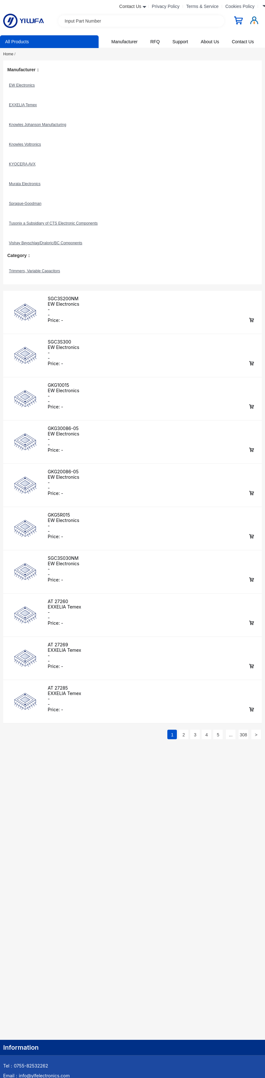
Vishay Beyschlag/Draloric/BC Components (45, 243)
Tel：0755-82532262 (25, 1065)
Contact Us (243, 41)
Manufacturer (124, 41)
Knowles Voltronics (25, 144)
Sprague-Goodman (25, 203)
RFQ (155, 41)
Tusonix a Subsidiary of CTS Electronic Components (53, 223)
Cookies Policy (240, 6)
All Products (17, 41)
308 (243, 734)
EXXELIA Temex (23, 105)
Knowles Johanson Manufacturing (37, 124)
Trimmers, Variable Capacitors (34, 271)
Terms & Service (202, 6)
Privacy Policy (165, 6)
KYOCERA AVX (22, 164)
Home (9, 54)
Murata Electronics (24, 184)
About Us (210, 41)
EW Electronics (22, 85)
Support (180, 41)
